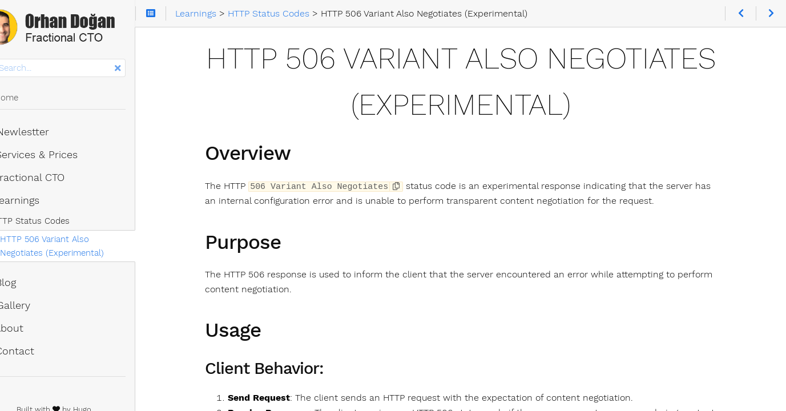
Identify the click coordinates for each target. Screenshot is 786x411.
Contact (35, 353)
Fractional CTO (50, 180)
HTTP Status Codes (57, 223)
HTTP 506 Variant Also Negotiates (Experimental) (94, 248)
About (30, 330)
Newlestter (42, 134)
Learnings (38, 202)
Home (27, 100)
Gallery (33, 307)
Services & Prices (57, 157)
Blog (26, 285)
